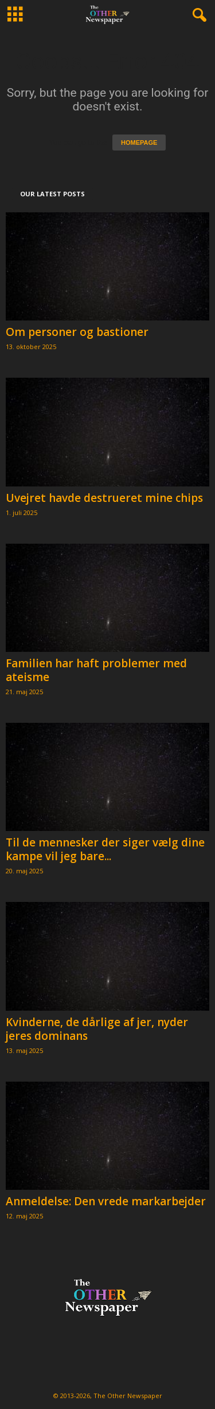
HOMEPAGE (139, 142)
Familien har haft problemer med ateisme (96, 670)
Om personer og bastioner (77, 331)
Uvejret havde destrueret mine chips (104, 497)
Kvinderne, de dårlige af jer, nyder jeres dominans (97, 1029)
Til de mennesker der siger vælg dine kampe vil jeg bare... (105, 849)
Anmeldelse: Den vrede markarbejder (106, 1201)
